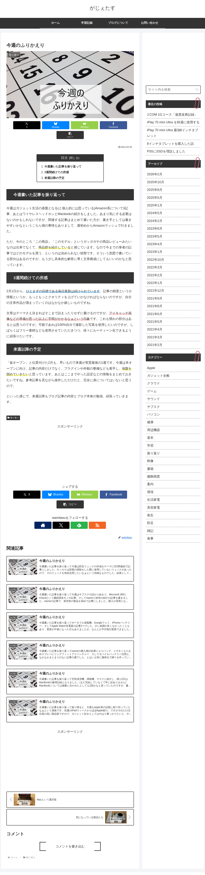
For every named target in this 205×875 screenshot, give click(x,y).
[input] (173, 89)
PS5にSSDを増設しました (166, 151)
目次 (64, 148)
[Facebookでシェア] (96, 125)
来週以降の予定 (55, 168)
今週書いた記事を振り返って (63, 156)
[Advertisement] (70, 445)
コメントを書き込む (70, 829)
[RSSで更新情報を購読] (82, 506)
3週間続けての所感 (57, 162)
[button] (122, 125)
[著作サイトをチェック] (57, 506)
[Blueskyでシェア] (44, 125)
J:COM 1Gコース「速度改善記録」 (172, 114)
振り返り (13, 408)
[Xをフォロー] (66, 506)
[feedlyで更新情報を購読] (74, 506)
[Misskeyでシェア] (70, 125)
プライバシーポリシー (189, 863)
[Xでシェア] (18, 125)
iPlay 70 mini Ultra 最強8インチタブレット (172, 133)
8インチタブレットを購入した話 (170, 143)
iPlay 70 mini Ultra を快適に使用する (173, 122)
